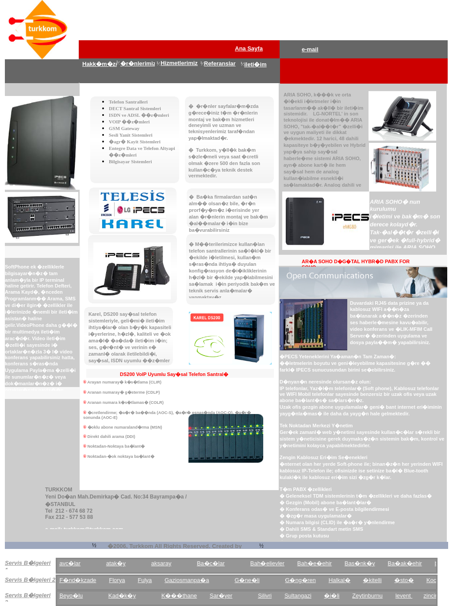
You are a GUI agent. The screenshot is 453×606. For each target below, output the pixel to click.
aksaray (175, 563)
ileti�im (255, 64)
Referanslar (220, 63)
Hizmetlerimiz (179, 63)
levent (417, 595)
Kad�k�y (135, 595)
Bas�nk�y (373, 563)
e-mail (310, 49)
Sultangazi (311, 595)
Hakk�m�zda (102, 64)
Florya (130, 580)
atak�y (129, 563)
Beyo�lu (84, 595)
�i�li (345, 595)
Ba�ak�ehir (418, 563)
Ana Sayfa (249, 48)
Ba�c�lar (224, 563)
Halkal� (353, 580)
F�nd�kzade (91, 580)
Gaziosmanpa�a (200, 580)
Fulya (158, 580)
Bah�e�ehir (328, 563)
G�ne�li (260, 580)
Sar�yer (234, 595)
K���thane (192, 595)
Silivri (278, 595)
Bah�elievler (281, 563)
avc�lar (83, 563)
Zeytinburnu (381, 595)
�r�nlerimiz (138, 63)
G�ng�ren (314, 580)
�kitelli (385, 580)
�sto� (417, 580)
